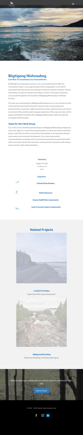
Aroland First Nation (41, 291)
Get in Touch (41, 390)
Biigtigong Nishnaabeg (41, 354)
